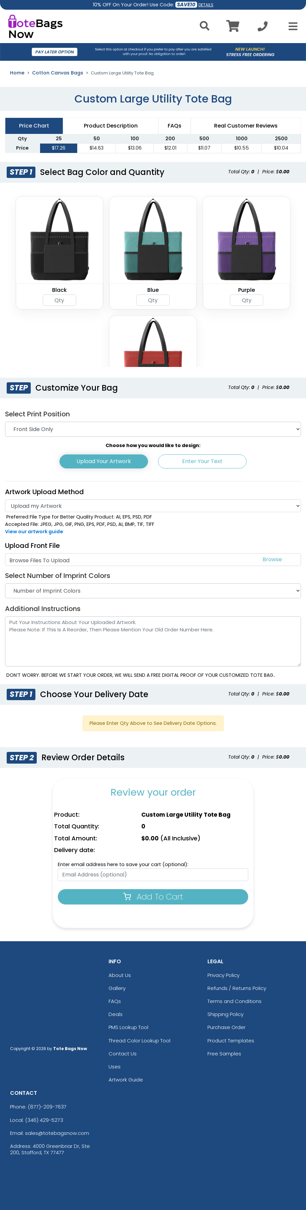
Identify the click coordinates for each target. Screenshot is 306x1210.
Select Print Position (37, 414)
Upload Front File (32, 545)
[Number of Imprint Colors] (153, 590)
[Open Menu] (291, 26)
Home (17, 72)
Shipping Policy (225, 1014)
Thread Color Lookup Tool (139, 1040)
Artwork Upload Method (44, 491)
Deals (116, 1014)
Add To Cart (153, 896)
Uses (115, 1066)
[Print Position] (153, 429)
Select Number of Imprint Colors (57, 575)
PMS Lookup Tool (128, 1027)
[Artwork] (153, 505)
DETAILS (205, 5)
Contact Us (123, 1053)
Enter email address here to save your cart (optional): (123, 864)
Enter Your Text (202, 461)
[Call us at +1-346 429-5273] (263, 28)
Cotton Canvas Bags (57, 72)
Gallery (117, 988)
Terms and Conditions (234, 1001)
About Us (120, 975)
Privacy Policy (223, 975)
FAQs (115, 1001)
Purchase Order (226, 1027)
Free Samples (224, 1053)
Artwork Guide (126, 1079)
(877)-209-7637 (47, 1106)
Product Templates (230, 1040)
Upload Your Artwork (103, 461)
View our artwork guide (34, 531)
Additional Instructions (43, 608)
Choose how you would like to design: (153, 445)
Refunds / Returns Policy (236, 988)
